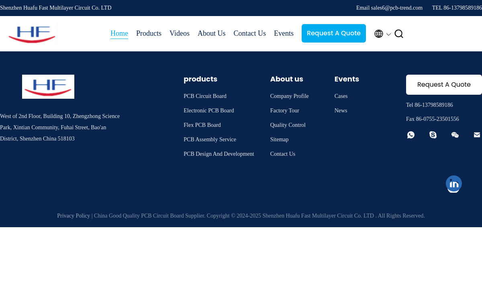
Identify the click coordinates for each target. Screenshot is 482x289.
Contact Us (249, 33)
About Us (212, 33)
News (341, 111)
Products (148, 33)
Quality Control (288, 125)
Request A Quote (334, 33)
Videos (180, 33)
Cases (341, 96)
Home (119, 33)
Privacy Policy (73, 216)
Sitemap (279, 139)
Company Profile (289, 96)
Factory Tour (284, 111)
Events (284, 33)
